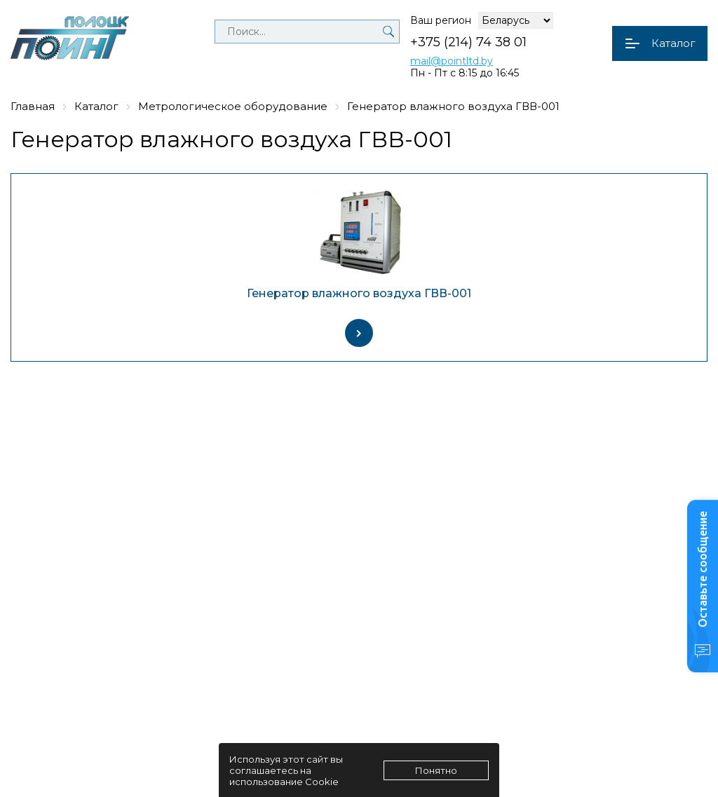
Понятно (436, 770)
